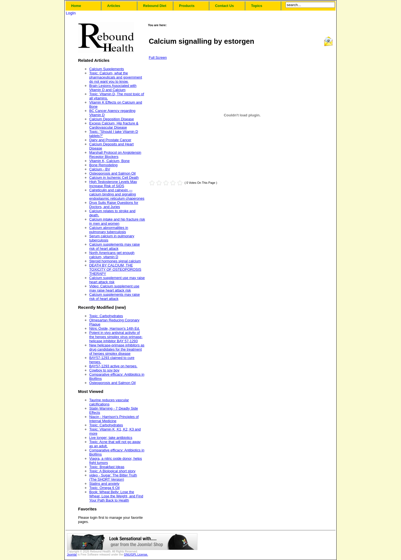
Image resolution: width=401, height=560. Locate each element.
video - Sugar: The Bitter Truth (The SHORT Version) (113, 477)
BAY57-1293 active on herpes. (113, 366)
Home (76, 6)
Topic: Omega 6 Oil (104, 488)
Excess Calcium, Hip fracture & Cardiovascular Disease (113, 125)
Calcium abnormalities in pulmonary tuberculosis (108, 230)
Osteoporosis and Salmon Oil (112, 173)
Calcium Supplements (106, 69)
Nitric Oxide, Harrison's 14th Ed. (114, 328)
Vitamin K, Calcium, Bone (109, 161)
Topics (256, 6)
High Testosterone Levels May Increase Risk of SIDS (113, 184)
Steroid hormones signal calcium (115, 261)
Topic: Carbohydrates (106, 316)
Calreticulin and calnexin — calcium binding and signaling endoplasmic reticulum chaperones (116, 194)
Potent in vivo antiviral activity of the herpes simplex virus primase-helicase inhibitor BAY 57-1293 (115, 337)
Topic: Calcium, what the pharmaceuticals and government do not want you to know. (115, 77)
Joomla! (72, 554)
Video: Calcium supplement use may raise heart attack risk (114, 288)
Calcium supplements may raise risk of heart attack (114, 246)
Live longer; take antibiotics (110, 438)
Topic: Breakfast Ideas (106, 467)
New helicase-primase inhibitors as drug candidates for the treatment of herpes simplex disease (116, 349)
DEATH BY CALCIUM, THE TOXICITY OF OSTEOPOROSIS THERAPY (115, 269)
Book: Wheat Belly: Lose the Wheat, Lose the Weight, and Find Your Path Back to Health (116, 496)
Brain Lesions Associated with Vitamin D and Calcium (112, 88)
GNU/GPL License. (136, 554)
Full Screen (158, 57)
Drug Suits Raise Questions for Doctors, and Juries (113, 204)
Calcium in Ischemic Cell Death (114, 177)
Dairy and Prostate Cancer (110, 140)
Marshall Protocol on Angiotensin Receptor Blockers (115, 154)
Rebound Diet (154, 6)
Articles (113, 6)
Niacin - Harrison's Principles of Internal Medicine (114, 419)
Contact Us (224, 6)
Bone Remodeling (103, 165)
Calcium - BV (99, 169)
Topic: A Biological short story (112, 471)
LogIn (71, 13)
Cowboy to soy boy (104, 370)
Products (186, 6)
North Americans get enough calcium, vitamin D (111, 255)
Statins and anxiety (104, 483)
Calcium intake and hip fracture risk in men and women (117, 221)
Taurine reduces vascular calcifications (109, 402)
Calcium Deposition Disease (111, 119)
